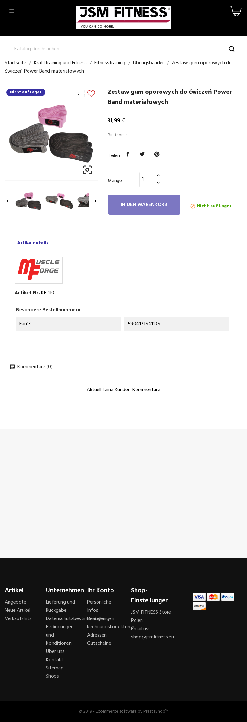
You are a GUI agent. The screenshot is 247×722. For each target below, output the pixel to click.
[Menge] (147, 179)
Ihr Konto (100, 591)
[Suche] (123, 49)
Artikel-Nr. (27, 293)
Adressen (97, 635)
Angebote (15, 602)
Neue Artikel (17, 610)
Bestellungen (100, 619)
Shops (52, 676)
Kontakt (54, 660)
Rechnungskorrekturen (110, 627)
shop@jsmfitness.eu (152, 637)
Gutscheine (99, 643)
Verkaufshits (18, 619)
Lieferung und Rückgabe (60, 606)
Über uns (55, 652)
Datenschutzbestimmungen (75, 619)
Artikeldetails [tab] (32, 243)
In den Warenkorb (144, 204)
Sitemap (55, 668)
